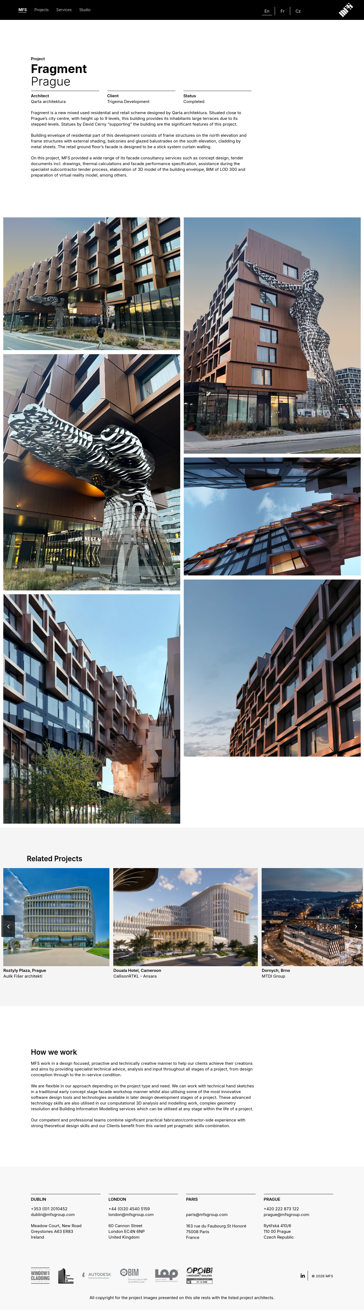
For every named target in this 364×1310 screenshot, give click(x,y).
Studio (84, 9)
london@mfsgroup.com (131, 1214)
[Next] (356, 926)
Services (64, 9)
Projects (41, 9)
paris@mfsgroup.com (207, 1214)
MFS (23, 9)
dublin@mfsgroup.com (53, 1214)
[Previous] (8, 926)
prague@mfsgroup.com (287, 1214)
